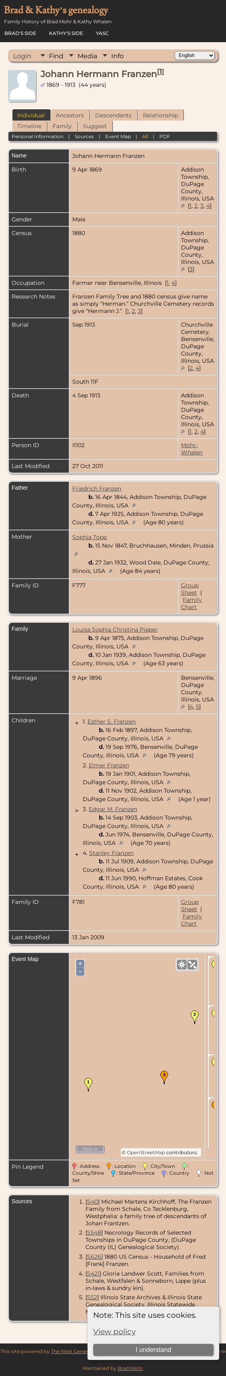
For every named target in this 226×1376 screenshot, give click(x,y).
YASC (102, 33)
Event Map (118, 136)
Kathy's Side (66, 33)
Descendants (113, 115)
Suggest (95, 126)
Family (62, 126)
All (145, 136)
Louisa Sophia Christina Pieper (115, 629)
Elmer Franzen (109, 765)
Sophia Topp (89, 537)
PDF (164, 136)
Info (117, 56)
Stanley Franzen (111, 853)
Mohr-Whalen (192, 449)
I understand (153, 1349)
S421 (93, 1273)
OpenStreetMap (146, 1152)
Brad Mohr (130, 1368)
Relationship (160, 115)
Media (87, 56)
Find (56, 56)
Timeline (29, 126)
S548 (94, 1232)
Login (22, 56)
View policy (114, 1331)
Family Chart (191, 603)
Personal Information (37, 136)
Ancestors (70, 115)
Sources (84, 136)
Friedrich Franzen (96, 488)
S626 (94, 1256)
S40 (92, 1201)
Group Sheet (190, 589)
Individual (31, 115)
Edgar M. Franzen (113, 809)
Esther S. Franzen (112, 721)
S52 (92, 1297)
